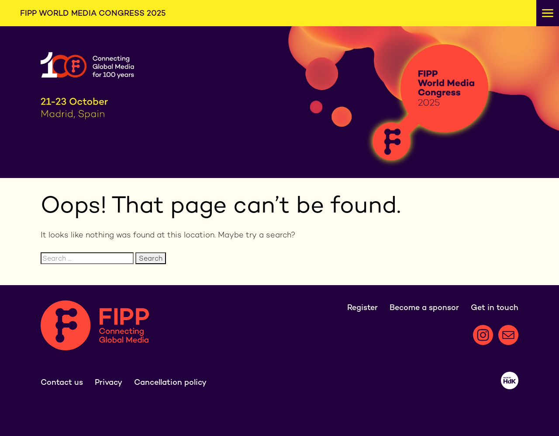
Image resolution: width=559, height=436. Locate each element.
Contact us (62, 382)
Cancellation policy (170, 382)
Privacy (108, 382)
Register (362, 307)
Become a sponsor (424, 307)
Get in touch (494, 307)
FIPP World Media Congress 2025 (93, 13)
